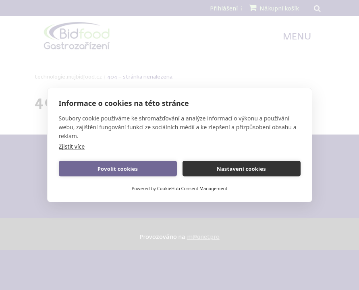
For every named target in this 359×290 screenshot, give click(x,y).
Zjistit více (72, 146)
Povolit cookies (118, 168)
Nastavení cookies (241, 168)
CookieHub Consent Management (192, 188)
